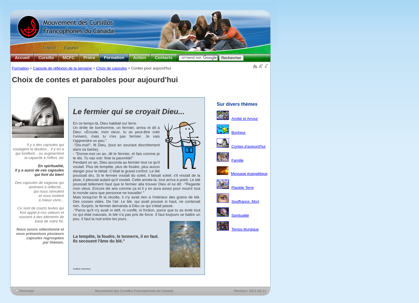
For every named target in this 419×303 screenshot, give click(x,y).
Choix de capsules (111, 68)
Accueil (22, 57)
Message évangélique (249, 173)
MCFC (69, 57)
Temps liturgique (245, 229)
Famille (237, 160)
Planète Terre (242, 187)
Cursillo (46, 57)
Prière (89, 57)
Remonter (26, 291)
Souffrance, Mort (245, 201)
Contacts (163, 57)
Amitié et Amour (244, 118)
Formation (114, 57)
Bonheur (238, 132)
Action (139, 57)
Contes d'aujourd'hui (248, 146)
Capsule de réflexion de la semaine (62, 68)
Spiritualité (240, 215)
